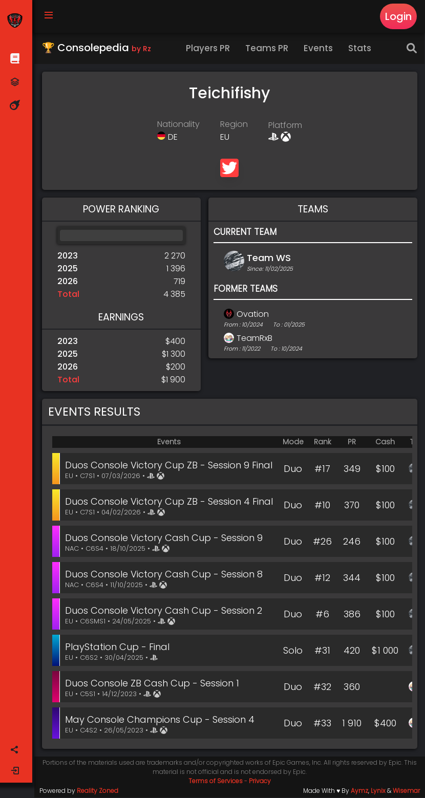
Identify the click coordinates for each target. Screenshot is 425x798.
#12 (323, 578)
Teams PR (267, 48)
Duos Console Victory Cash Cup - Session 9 (165, 538)
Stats (360, 48)
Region (234, 125)
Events (319, 48)
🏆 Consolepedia (97, 48)
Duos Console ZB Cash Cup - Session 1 (153, 683)
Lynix (378, 791)
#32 (323, 687)
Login (398, 16)
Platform (286, 126)
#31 (323, 650)
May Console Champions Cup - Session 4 (161, 720)
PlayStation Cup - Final (118, 647)
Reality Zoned (98, 791)
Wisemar (406, 791)
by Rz (142, 49)
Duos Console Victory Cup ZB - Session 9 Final (169, 465)
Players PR (209, 48)
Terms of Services (216, 781)
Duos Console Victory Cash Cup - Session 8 (165, 574)
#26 (323, 541)
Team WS (269, 258)
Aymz (359, 791)
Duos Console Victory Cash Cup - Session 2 (164, 611)
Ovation (253, 314)
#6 (323, 614)
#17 (323, 469)
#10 (323, 505)
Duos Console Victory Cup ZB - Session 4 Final (170, 501)
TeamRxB (255, 338)
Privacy (260, 781)
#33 (323, 723)
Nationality (179, 125)
